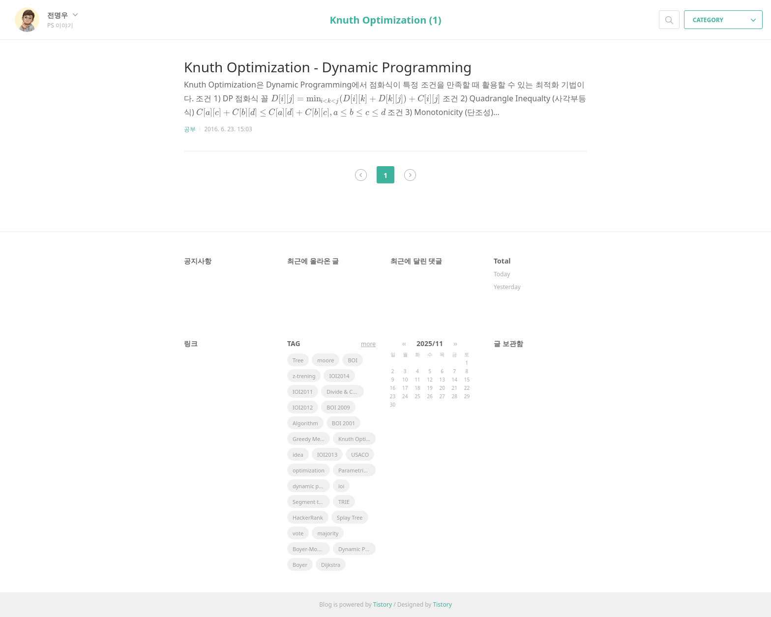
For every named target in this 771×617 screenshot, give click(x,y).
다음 (410, 175)
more (368, 344)
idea (298, 454)
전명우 (62, 15)
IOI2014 (339, 376)
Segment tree (310, 501)
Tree (298, 360)
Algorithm (305, 423)
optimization (309, 470)
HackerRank (308, 517)
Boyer (300, 564)
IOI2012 (303, 407)
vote (298, 533)
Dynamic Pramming (357, 549)
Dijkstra (330, 564)
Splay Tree (350, 517)
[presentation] (356, 98)
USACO (360, 454)
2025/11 (429, 343)
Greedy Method (311, 438)
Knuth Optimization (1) (386, 20)
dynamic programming (311, 486)
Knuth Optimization (357, 438)
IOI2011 (303, 391)
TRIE (344, 501)
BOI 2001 (344, 423)
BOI (352, 360)
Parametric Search (357, 470)
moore (325, 360)
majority (327, 533)
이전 (361, 175)
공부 (190, 129)
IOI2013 (327, 454)
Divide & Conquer (345, 391)
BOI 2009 (338, 407)
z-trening (304, 376)
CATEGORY (724, 20)
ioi (341, 486)
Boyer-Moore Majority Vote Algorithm (311, 549)
